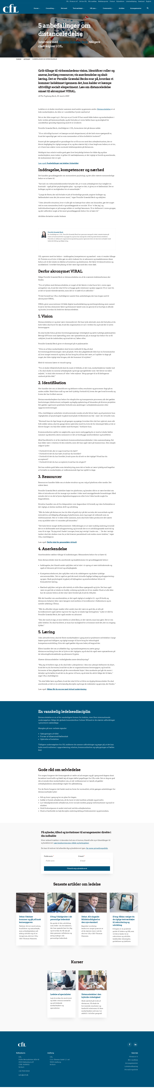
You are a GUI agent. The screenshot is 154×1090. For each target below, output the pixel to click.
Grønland (141, 1)
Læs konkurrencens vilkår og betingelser (71, 843)
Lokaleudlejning (131, 1)
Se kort (21, 1070)
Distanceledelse (104, 109)
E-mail (81, 856)
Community (108, 8)
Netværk (63, 8)
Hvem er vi (133, 1060)
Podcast (112, 1)
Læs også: (58, 163)
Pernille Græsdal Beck (73, 42)
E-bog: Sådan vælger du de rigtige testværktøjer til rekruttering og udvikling (124, 922)
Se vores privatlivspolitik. (97, 848)
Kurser (36, 8)
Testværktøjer (78, 8)
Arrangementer (135, 8)
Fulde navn (49, 856)
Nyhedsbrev (120, 1)
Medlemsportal (103, 1)
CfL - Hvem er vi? (72, 1)
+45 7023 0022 (24, 1074)
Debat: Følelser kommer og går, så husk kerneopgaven (30, 920)
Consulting (49, 8)
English (148, 1)
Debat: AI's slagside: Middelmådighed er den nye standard (90, 920)
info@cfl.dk (23, 1078)
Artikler (121, 8)
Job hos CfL (83, 1)
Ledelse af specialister (60, 997)
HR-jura (93, 8)
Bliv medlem (92, 1)
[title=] (147, 8)
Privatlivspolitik (131, 1073)
